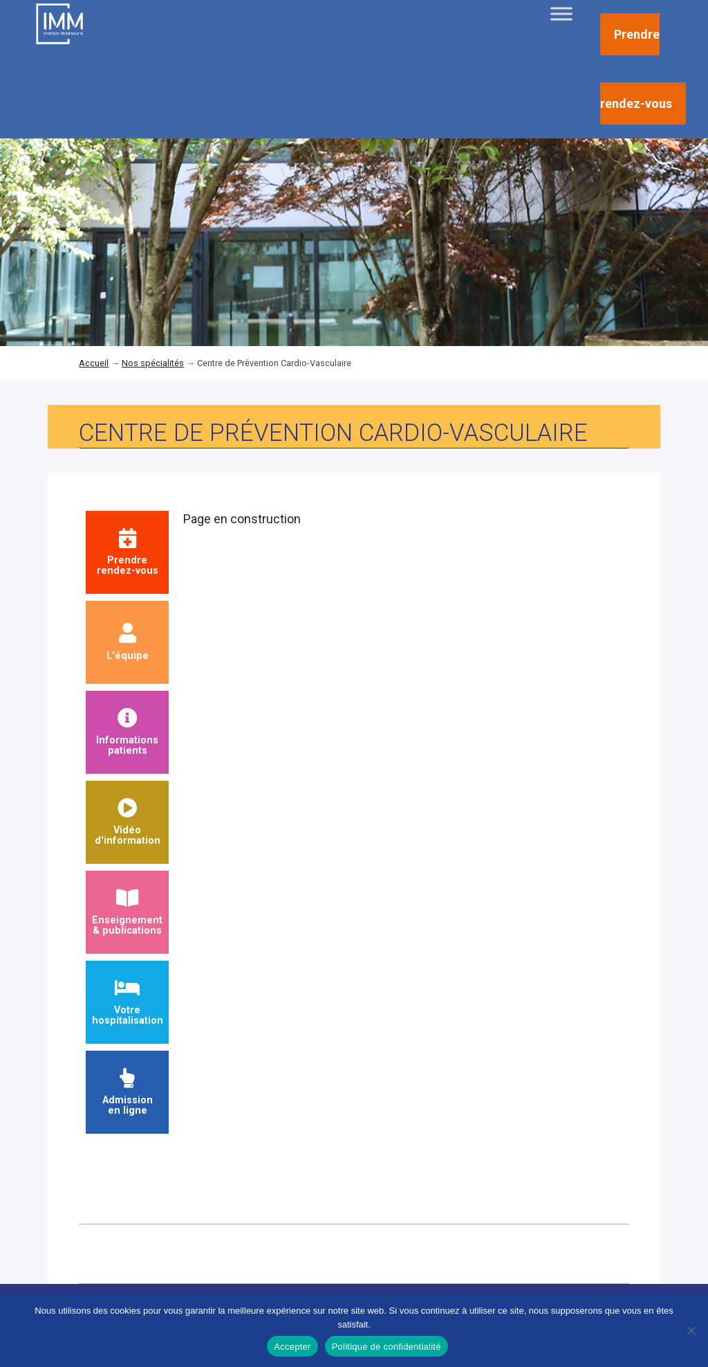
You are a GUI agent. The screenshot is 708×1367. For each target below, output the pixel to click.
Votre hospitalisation (127, 1002)
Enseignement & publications (127, 912)
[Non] (691, 1330)
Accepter (292, 1346)
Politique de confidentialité (386, 1346)
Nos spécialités (153, 363)
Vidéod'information (127, 823)
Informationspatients (127, 733)
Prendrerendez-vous (127, 553)
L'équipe (127, 642)
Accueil (94, 363)
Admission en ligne (127, 1092)
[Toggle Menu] (561, 13)
